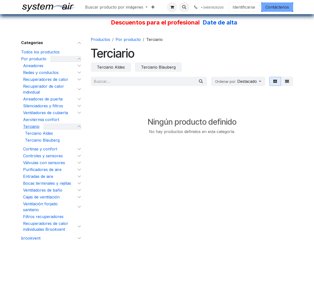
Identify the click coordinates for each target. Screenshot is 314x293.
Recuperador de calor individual (43, 89)
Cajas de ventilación (41, 197)
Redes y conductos (41, 72)
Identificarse (244, 7)
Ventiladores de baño (42, 190)
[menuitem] (116, 7)
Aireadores (33, 65)
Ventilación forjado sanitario (40, 206)
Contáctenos (277, 7)
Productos (100, 39)
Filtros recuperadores (43, 216)
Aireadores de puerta (43, 99)
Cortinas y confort (40, 148)
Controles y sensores (43, 155)
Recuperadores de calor (45, 79)
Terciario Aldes (39, 133)
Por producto (33, 58)
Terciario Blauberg (42, 140)
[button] (184, 7)
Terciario (31, 126)
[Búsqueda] (201, 81)
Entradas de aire (38, 176)
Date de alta (220, 22)
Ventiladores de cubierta (45, 112)
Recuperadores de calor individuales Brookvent (45, 226)
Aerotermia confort (41, 119)
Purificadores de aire (42, 169)
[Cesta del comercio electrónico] (172, 7)
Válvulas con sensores (44, 162)
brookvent (30, 238)
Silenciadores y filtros (43, 105)
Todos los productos (40, 51)
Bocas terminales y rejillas (47, 183)
